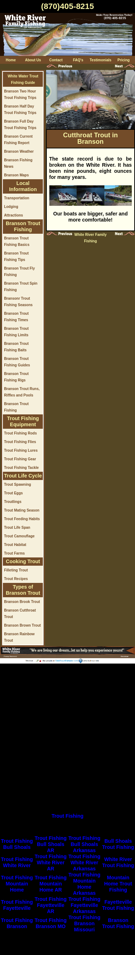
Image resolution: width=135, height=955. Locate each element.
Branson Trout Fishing (118, 923)
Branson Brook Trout (22, 602)
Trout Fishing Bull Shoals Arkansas (84, 844)
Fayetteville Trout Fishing (118, 905)
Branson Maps (16, 175)
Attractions (13, 215)
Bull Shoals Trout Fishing (118, 844)
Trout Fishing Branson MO (51, 923)
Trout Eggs (13, 493)
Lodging (11, 207)
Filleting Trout (16, 570)
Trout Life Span (17, 527)
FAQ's (78, 60)
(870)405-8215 (67, 6)
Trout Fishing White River (17, 862)
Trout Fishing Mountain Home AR (51, 884)
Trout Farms (14, 553)
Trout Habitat (15, 545)
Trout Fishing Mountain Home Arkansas (84, 884)
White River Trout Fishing (118, 862)
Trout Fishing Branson (17, 923)
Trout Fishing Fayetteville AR (51, 905)
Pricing (123, 60)
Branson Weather (19, 151)
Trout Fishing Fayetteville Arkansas (84, 905)
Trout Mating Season (21, 510)
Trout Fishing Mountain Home (17, 884)
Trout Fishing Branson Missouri (84, 923)
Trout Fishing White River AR (51, 862)
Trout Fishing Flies (20, 442)
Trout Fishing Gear (20, 459)
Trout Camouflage (19, 536)
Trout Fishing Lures (20, 450)
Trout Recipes (16, 579)
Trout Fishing (67, 816)
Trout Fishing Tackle (21, 468)
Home (11, 60)
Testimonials (100, 60)
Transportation (16, 198)
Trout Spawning (17, 484)
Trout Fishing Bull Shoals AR (51, 844)
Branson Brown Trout (22, 625)
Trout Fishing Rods (20, 433)
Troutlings (12, 502)
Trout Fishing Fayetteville (17, 905)
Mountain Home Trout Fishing (118, 884)
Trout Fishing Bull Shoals (17, 844)
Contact (56, 60)
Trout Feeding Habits (22, 519)
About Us (33, 60)
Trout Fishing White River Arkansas (84, 862)
